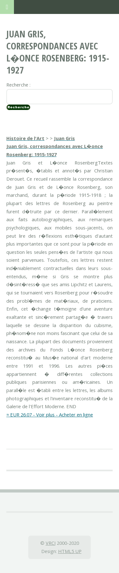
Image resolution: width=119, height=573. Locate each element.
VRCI (51, 543)
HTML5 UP (70, 551)
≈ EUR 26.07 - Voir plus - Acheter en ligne (49, 414)
